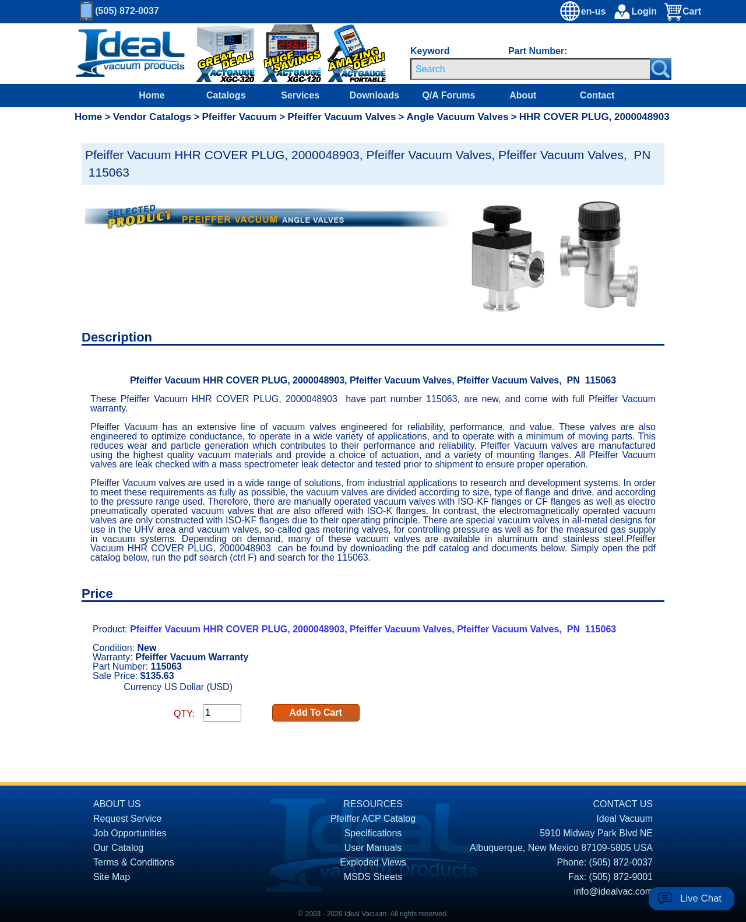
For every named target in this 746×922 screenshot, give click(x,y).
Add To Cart (316, 712)
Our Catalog (118, 848)
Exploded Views (373, 862)
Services (300, 95)
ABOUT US (117, 804)
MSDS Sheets (373, 877)
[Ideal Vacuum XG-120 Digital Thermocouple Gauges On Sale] (286, 54)
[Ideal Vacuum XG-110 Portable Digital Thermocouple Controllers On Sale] (346, 54)
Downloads (374, 95)
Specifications (373, 833)
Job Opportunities (129, 833)
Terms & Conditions (133, 862)
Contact (597, 95)
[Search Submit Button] (660, 69)
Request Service (127, 819)
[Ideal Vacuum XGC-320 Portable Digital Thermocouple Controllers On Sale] (217, 54)
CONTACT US (623, 804)
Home (151, 95)
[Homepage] (130, 53)
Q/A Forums (448, 95)
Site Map (111, 877)
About (522, 95)
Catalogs (226, 95)
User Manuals (373, 848)
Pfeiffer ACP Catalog (373, 819)
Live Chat (701, 898)
